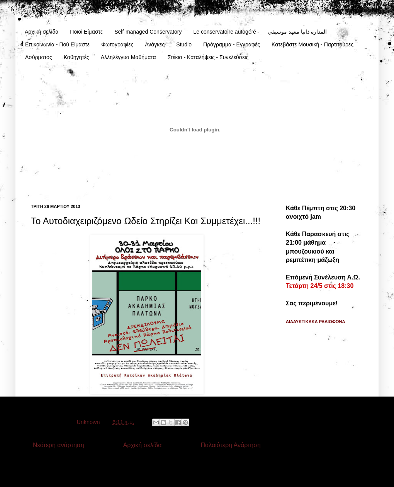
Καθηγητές (76, 57)
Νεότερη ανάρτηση (58, 445)
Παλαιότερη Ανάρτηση (230, 445)
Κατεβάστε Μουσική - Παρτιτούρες (312, 44)
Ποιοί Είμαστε (86, 32)
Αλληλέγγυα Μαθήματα (128, 57)
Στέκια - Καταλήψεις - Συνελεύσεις (208, 57)
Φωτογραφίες (117, 44)
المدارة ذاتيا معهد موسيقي (297, 32)
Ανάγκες (155, 44)
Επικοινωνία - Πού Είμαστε (57, 44)
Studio (184, 44)
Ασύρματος (38, 57)
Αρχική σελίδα (41, 32)
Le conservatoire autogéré (224, 32)
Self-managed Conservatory (148, 32)
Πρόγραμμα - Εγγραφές (231, 44)
